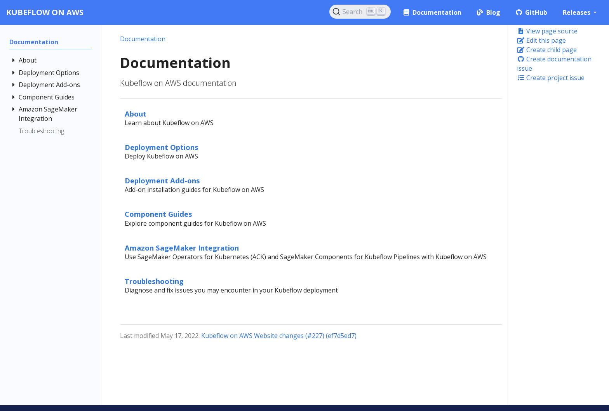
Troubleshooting (154, 281)
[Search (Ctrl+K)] (360, 12)
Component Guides (158, 214)
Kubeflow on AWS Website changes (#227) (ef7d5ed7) (279, 335)
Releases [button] (577, 12)
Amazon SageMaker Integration (182, 248)
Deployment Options (161, 147)
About (135, 113)
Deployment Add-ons (162, 180)
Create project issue (551, 77)
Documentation (142, 39)
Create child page (547, 49)
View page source (547, 31)
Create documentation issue (554, 64)
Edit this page (541, 40)
